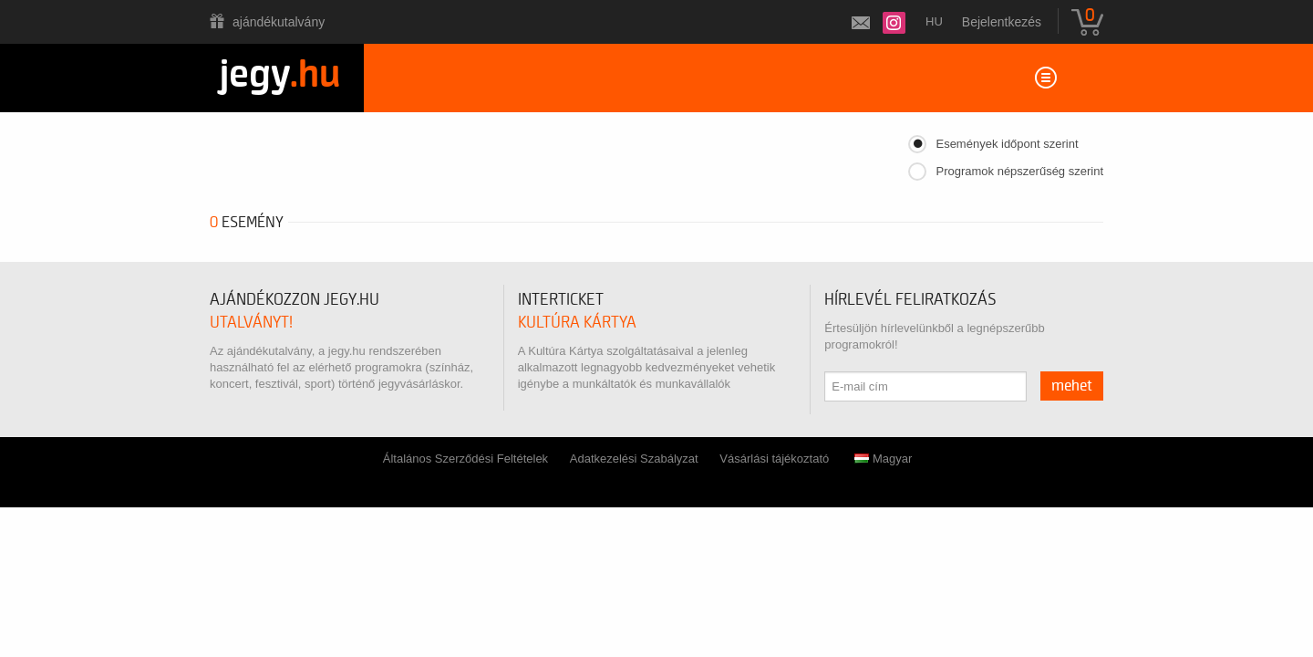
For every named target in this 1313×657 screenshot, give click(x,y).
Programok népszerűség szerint (1019, 171)
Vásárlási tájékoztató (774, 458)
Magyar (883, 458)
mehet (1071, 386)
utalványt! (251, 322)
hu (934, 21)
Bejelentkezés (1001, 22)
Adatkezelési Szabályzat (634, 458)
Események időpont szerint (1007, 144)
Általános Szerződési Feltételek (465, 458)
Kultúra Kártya (577, 322)
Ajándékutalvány (279, 22)
